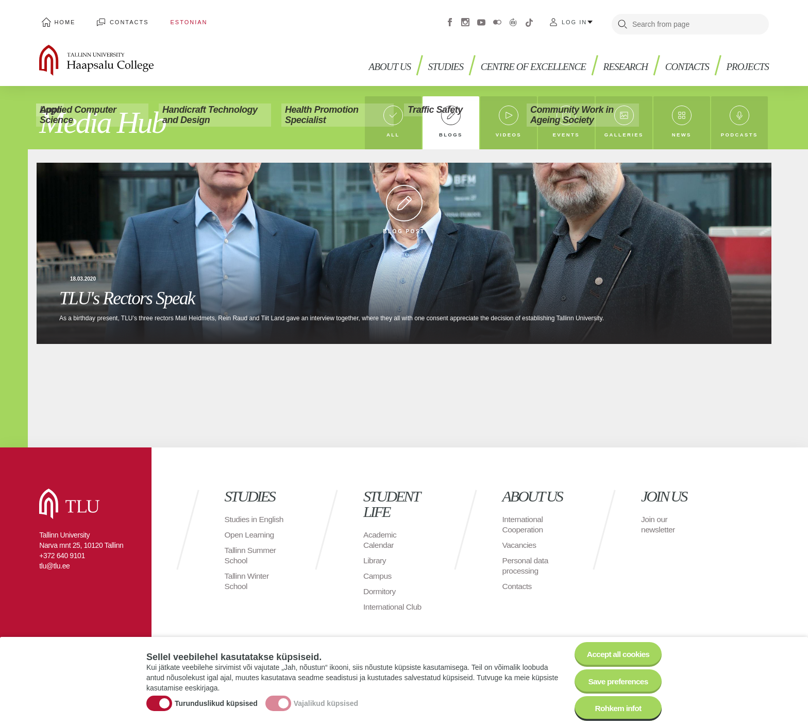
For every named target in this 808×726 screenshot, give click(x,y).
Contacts (122, 21)
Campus (378, 576)
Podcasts (739, 133)
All (393, 133)
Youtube (481, 20)
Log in (574, 21)
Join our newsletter (658, 524)
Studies (434, 62)
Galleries (624, 133)
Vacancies (519, 545)
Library (374, 560)
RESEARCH (621, 62)
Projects (746, 62)
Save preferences (617, 679)
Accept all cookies (616, 651)
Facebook (450, 20)
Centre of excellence (525, 62)
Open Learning (250, 545)
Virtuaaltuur (513, 20)
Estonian (177, 21)
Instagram (465, 20)
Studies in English (241, 524)
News (681, 133)
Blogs (451, 133)
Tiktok (529, 20)
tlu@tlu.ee (54, 566)
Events (566, 133)
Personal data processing (526, 565)
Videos (508, 133)
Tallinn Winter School (248, 591)
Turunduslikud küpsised (216, 702)
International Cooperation (523, 524)
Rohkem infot (617, 707)
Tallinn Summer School (251, 565)
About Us (378, 62)
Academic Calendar (380, 539)
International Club (393, 606)
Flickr (497, 20)
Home (62, 21)
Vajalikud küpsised (326, 702)
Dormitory (380, 591)
